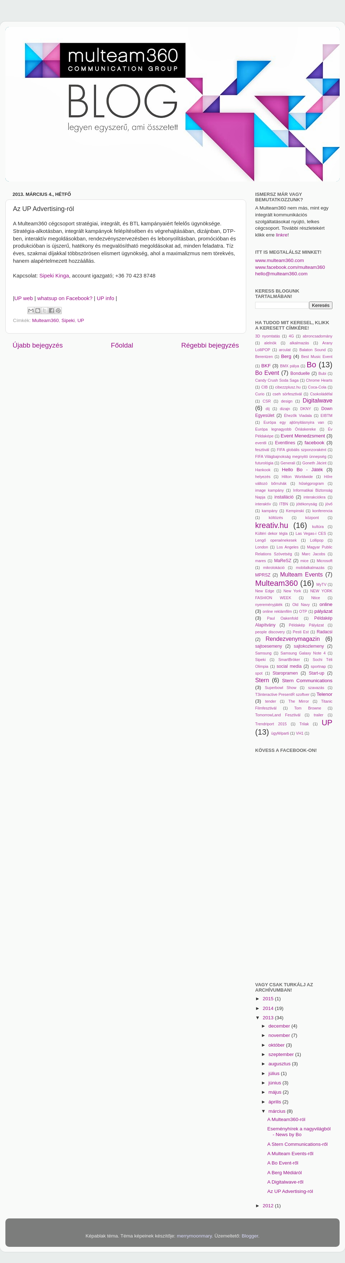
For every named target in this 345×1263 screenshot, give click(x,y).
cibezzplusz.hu (288, 387)
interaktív (263, 504)
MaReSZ (282, 560)
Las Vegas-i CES (310, 533)
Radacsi (324, 631)
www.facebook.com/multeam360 (290, 267)
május (275, 1092)
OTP (303, 611)
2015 (269, 998)
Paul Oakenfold (282, 618)
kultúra (317, 526)
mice (304, 561)
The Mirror (298, 701)
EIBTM (326, 415)
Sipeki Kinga (54, 276)
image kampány (269, 490)
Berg (286, 356)
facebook (315, 442)
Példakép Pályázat (306, 625)
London (261, 547)
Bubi (322, 373)
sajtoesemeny (268, 646)
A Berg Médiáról (284, 1172)
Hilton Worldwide (297, 476)
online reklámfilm (277, 611)
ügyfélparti (280, 733)
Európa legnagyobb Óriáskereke (285, 429)
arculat (284, 350)
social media (289, 666)
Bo (311, 364)
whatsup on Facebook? (65, 298)
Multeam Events (301, 574)
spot (258, 673)
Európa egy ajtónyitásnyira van (293, 422)
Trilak (304, 724)
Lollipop (316, 540)
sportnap (318, 666)
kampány (269, 511)
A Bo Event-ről (282, 1163)
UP (80, 320)
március (277, 1111)
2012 (269, 1205)
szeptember (281, 1054)
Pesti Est (301, 632)
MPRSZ (263, 575)
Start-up (316, 673)
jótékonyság (306, 504)
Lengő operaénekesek (276, 540)
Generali (287, 463)
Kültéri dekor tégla (271, 533)
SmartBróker (289, 659)
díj (268, 409)
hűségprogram (311, 483)
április (275, 1101)
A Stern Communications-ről (297, 1144)
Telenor (324, 694)
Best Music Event (316, 356)
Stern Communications (307, 680)
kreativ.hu (271, 525)
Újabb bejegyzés (38, 345)
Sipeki (68, 320)
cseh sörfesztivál (287, 394)
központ (312, 517)
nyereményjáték (268, 604)
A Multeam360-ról (286, 1119)
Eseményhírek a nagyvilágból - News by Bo (299, 1131)
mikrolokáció (274, 567)
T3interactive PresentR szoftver (282, 694)
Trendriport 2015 (271, 724)
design (287, 401)
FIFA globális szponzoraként (301, 449)
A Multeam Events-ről (290, 1153)
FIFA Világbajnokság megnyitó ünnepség (290, 456)
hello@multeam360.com (281, 273)
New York (292, 591)
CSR (267, 401)
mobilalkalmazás (310, 567)
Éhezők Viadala (298, 415)
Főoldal (122, 345)
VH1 (299, 733)
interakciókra (315, 497)
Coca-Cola (317, 387)
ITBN (283, 504)
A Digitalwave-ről (285, 1182)
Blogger (250, 1236)
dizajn (285, 409)
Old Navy (300, 604)
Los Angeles (288, 547)
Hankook (263, 470)
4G (291, 336)
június (275, 1082)
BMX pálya (289, 366)
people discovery (270, 632)
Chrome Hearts (319, 380)
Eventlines (285, 442)
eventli (260, 443)
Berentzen (264, 356)
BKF (266, 365)
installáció (284, 497)
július (274, 1073)
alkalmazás (299, 343)
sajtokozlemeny (309, 646)
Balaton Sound (312, 350)
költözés (276, 517)
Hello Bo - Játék (302, 469)
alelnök (270, 343)
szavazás (316, 687)
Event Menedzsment (303, 435)
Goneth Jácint (314, 463)
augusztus (280, 1063)
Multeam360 (45, 320)
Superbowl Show (280, 687)
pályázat (323, 611)
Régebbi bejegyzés (210, 345)
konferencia (322, 511)
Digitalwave (317, 400)
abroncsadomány (317, 336)
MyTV (321, 584)
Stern (262, 680)
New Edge (264, 591)
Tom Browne (307, 708)
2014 (269, 1008)
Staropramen (285, 673)
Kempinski (295, 511)
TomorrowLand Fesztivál (277, 715)
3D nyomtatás (267, 336)
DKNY (305, 409)
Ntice (315, 598)
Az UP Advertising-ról (290, 1191)
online (325, 604)
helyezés (263, 476)
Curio (259, 394)
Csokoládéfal (321, 394)
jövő (328, 504)
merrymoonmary (194, 1236)
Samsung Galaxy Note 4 (303, 653)
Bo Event (267, 372)
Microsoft (324, 561)
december (279, 1026)
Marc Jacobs (313, 554)
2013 (269, 1017)
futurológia (264, 463)
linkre (282, 235)
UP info (105, 298)
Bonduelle (300, 373)
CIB (264, 387)
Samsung (263, 653)
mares (260, 561)
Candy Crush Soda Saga (277, 380)
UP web (23, 298)
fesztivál (262, 449)
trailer (318, 715)
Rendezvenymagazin (293, 638)
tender (270, 701)
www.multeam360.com (279, 260)
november (279, 1035)
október (277, 1045)
